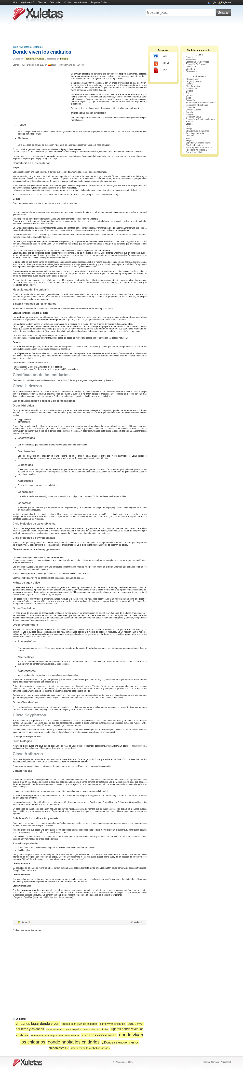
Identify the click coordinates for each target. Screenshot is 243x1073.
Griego (189, 128)
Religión (189, 140)
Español (189, 124)
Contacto (215, 1062)
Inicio (15, 2)
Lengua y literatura (194, 81)
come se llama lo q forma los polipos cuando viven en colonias (77, 1029)
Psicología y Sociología (196, 150)
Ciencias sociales (193, 110)
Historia (189, 84)
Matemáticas (191, 88)
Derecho (189, 112)
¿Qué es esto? (27, 2)
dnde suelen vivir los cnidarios (79, 1023)
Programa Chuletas (100, 2)
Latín (188, 126)
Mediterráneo (52, 897)
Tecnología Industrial (195, 133)
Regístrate (226, 2)
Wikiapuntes (120, 1062)
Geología (190, 136)
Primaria (189, 57)
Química (189, 95)
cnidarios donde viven (99, 1035)
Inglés (188, 98)
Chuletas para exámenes (75, 2)
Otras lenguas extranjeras (197, 131)
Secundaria (191, 59)
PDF (160, 70)
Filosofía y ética (193, 86)
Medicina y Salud (193, 117)
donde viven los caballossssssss (90, 1048)
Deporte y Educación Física (198, 143)
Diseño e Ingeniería (194, 145)
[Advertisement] (121, 33)
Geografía (190, 100)
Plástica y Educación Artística (199, 147)
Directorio (42, 2)
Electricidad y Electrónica (197, 105)
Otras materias (192, 79)
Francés (189, 121)
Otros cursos (191, 71)
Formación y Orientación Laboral (200, 119)
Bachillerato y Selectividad (197, 62)
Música (189, 138)
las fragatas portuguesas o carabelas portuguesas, (76, 686)
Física (188, 93)
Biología (37, 47)
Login (213, 2)
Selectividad (55, 2)
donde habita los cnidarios (74, 1042)
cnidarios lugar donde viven (37, 1023)
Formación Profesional (196, 64)
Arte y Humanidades (195, 152)
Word (161, 56)
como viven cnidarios (112, 1023)
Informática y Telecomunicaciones (201, 103)
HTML (161, 63)
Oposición (190, 69)
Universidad (191, 66)
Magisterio (190, 114)
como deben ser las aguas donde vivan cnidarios (55, 1035)
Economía (190, 107)
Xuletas (206, 1062)
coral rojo (79, 859)
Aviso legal (226, 1062)
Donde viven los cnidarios (42, 52)
